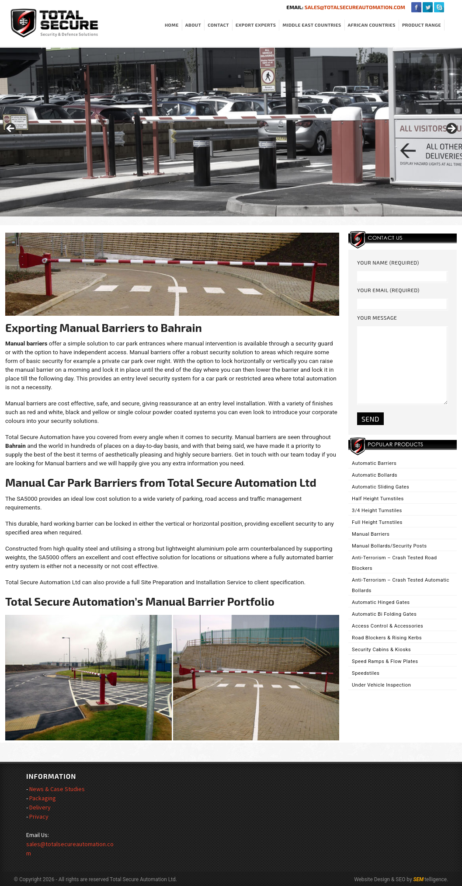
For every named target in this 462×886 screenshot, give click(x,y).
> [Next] (451, 129)
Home (172, 25)
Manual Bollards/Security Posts (389, 546)
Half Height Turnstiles (378, 499)
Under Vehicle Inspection (381, 685)
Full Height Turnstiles (377, 522)
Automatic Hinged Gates (381, 602)
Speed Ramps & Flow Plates (385, 661)
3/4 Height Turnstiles (377, 510)
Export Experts (256, 25)
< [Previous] (10, 129)
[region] (231, 131)
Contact (218, 25)
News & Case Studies (57, 789)
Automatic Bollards (374, 475)
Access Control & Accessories (387, 626)
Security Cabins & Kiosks (381, 649)
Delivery (40, 807)
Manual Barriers (370, 534)
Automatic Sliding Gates (380, 487)
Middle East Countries (311, 25)
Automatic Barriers (374, 463)
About (193, 25)
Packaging (42, 798)
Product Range (421, 25)
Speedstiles (365, 673)
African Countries (372, 25)
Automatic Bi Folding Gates (384, 614)
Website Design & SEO (379, 879)
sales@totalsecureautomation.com (354, 7)
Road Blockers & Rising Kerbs (387, 638)
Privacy (39, 816)
